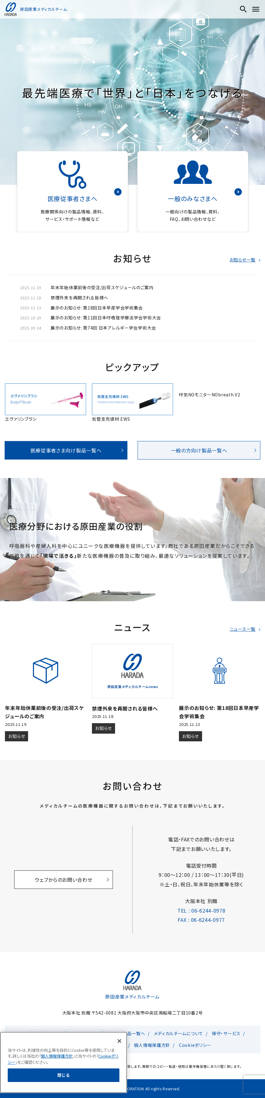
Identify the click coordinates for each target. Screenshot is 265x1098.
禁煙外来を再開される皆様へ (79, 297)
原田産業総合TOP (72, 1045)
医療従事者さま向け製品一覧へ (66, 450)
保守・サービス (226, 1033)
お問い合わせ (112, 1045)
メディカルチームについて (178, 1033)
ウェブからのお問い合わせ (63, 879)
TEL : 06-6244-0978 (201, 910)
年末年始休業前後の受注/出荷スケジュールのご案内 (102, 287)
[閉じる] (119, 1085)
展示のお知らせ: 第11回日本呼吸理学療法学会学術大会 (106, 317)
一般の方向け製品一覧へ (199, 450)
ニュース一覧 (242, 629)
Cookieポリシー (195, 1045)
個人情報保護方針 (152, 1045)
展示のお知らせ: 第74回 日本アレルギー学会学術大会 (103, 328)
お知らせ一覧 (242, 260)
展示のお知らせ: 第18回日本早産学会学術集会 (97, 308)
